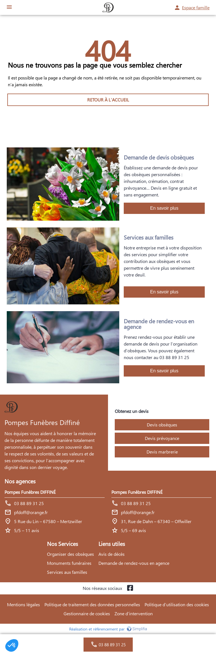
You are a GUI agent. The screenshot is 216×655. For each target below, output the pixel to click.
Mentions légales (23, 604)
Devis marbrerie (162, 452)
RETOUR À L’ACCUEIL (108, 100)
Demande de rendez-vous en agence (133, 563)
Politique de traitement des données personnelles (92, 604)
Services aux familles (67, 572)
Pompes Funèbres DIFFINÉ (30, 492)
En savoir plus (164, 208)
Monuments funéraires (69, 563)
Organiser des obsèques (70, 554)
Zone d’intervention (133, 613)
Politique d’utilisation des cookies (177, 604)
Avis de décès (111, 554)
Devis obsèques (162, 425)
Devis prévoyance (162, 438)
